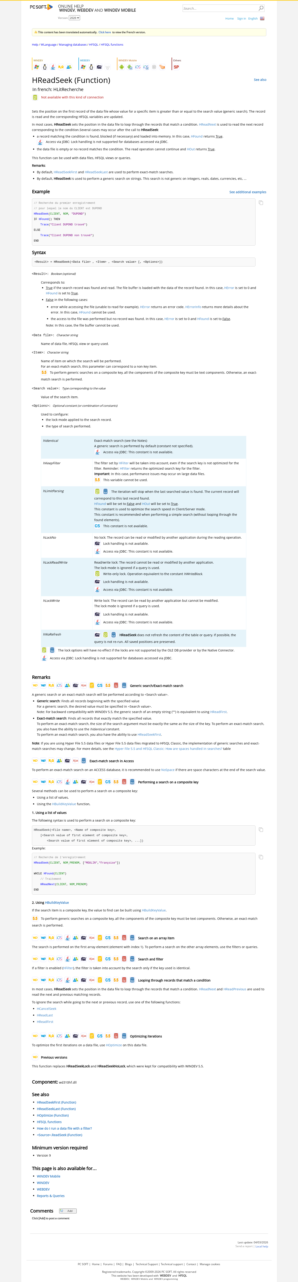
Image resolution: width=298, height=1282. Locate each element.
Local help (261, 1249)
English (253, 18)
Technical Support (147, 1264)
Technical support (172, 1264)
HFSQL (93, 44)
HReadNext (207, 124)
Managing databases (73, 44)
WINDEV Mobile (48, 1179)
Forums (108, 1264)
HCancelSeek (46, 1012)
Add (66, 1214)
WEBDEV (43, 1192)
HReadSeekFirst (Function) (56, 1105)
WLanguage (48, 44)
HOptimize (114, 1048)
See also (260, 80)
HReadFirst (218, 713)
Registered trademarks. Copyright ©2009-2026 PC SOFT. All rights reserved (149, 1272)
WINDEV (43, 1186)
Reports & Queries (51, 1199)
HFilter (124, 465)
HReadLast (45, 1018)
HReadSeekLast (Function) (56, 1112)
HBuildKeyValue (64, 806)
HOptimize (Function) (53, 1118)
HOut (191, 149)
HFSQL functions (112, 44)
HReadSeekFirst (65, 172)
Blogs (128, 1264)
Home (229, 18)
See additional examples (247, 192)
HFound (197, 136)
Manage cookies (210, 1264)
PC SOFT (83, 1264)
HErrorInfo (193, 309)
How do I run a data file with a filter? (64, 1131)
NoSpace (168, 771)
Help (35, 44)
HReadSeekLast (96, 172)
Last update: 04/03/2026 (253, 1245)
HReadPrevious (235, 992)
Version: (63, 18)
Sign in (241, 18)
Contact (191, 1264)
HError (229, 289)
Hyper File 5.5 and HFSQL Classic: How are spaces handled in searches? (168, 750)
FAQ (118, 1264)
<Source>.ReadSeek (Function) (59, 1138)
